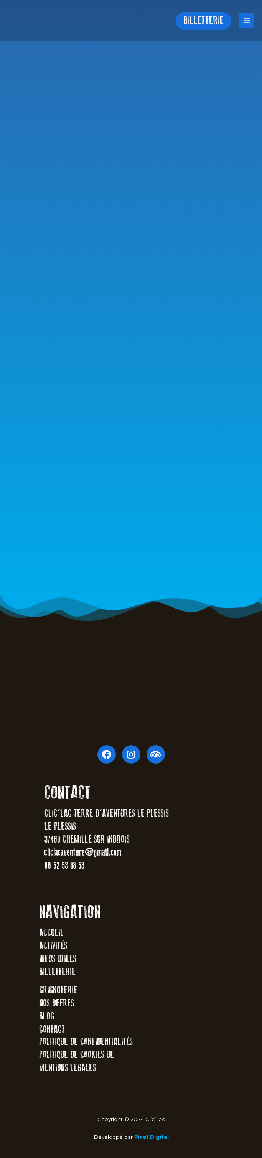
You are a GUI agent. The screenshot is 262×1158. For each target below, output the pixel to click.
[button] (203, 21)
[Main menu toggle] (247, 21)
